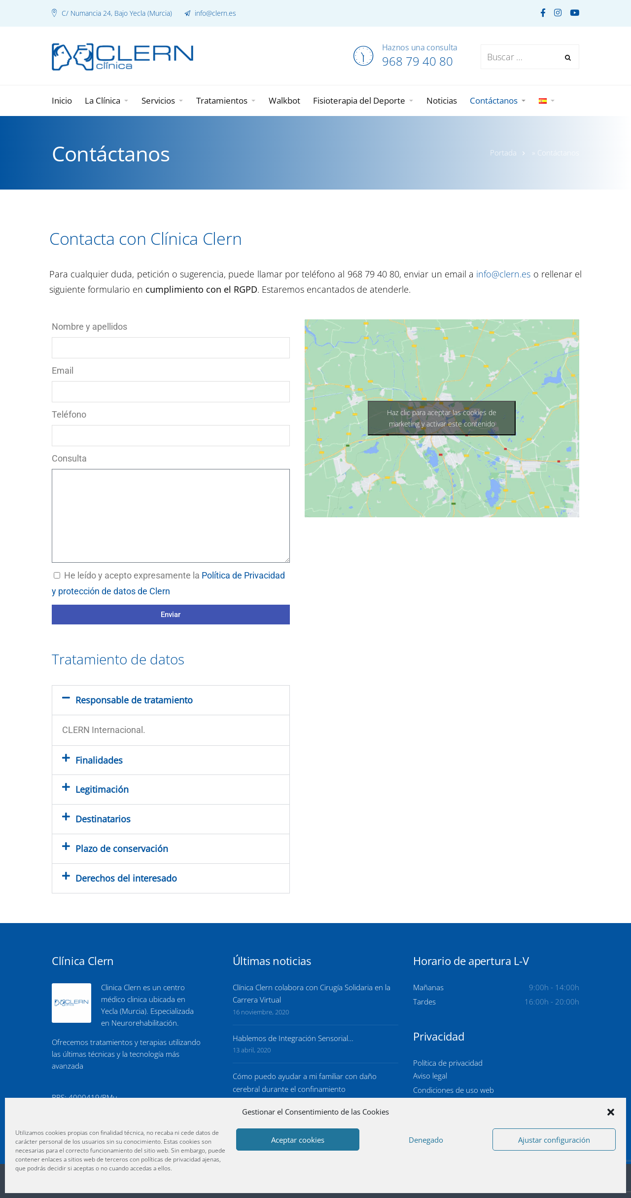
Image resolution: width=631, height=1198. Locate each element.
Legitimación (102, 789)
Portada (503, 152)
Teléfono (69, 414)
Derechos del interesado (126, 878)
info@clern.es (214, 13)
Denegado (426, 1140)
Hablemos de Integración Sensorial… (293, 1038)
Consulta (69, 458)
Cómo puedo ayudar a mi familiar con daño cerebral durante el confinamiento (305, 1082)
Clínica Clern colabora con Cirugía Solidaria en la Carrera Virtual (311, 993)
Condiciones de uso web (453, 1090)
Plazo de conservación (121, 848)
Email (62, 370)
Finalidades (99, 760)
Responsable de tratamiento (134, 700)
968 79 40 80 (417, 61)
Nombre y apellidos (89, 326)
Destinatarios (103, 819)
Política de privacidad (448, 1063)
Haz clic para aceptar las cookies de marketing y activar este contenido (441, 418)
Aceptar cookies (297, 1140)
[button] (611, 1112)
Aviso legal (430, 1076)
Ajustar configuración (554, 1140)
